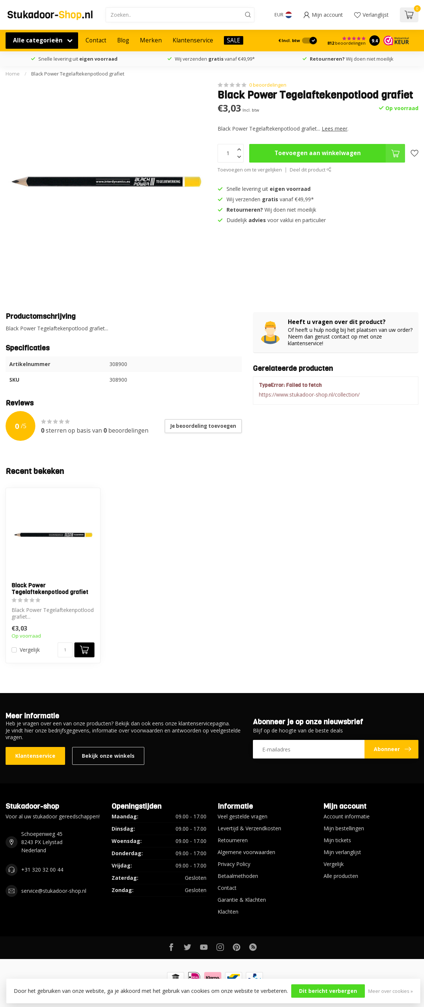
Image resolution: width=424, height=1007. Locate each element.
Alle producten (341, 875)
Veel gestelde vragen (242, 816)
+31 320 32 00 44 (42, 869)
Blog (123, 40)
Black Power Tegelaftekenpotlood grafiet (77, 73)
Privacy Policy (234, 864)
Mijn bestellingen (344, 828)
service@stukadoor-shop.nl (53, 890)
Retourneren (233, 840)
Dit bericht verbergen (328, 990)
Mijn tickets (337, 840)
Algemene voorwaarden (246, 852)
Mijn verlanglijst (342, 852)
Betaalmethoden (238, 875)
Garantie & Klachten (242, 899)
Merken (151, 40)
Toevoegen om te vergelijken (250, 170)
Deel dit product (310, 170)
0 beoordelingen (267, 85)
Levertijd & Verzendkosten (249, 828)
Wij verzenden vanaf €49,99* (215, 58)
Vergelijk (30, 649)
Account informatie (347, 816)
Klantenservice (193, 40)
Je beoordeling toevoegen (203, 426)
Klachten (228, 911)
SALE (233, 40)
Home (13, 73)
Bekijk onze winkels (108, 755)
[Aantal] (65, 649)
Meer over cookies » (390, 991)
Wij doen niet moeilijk (352, 58)
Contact (96, 40)
